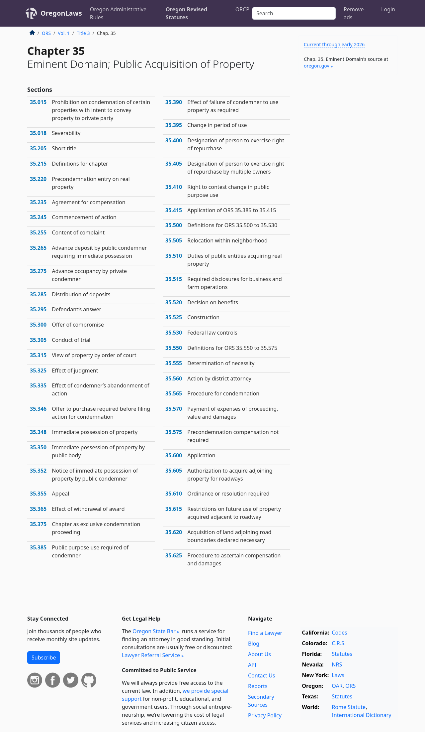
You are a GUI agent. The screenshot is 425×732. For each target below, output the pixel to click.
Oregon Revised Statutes (186, 13)
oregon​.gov (316, 66)
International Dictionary (361, 715)
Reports (258, 686)
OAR (337, 685)
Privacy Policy (265, 715)
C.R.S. (339, 643)
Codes (339, 632)
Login (388, 9)
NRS (337, 664)
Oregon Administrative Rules (118, 13)
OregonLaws (61, 13)
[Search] (294, 13)
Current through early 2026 (334, 44)
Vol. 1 (64, 33)
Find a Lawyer (265, 633)
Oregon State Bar (154, 631)
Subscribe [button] (44, 657)
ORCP (242, 9)
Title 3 (83, 33)
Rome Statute (349, 707)
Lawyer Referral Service (151, 655)
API (252, 664)
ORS (46, 33)
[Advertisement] (348, 184)
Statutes (342, 654)
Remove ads (354, 13)
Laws (338, 675)
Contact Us (261, 675)
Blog (253, 643)
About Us (259, 654)
